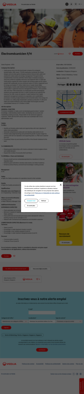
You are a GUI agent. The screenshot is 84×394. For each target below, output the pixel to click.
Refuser (43, 201)
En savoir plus (31, 205)
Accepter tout (31, 201)
